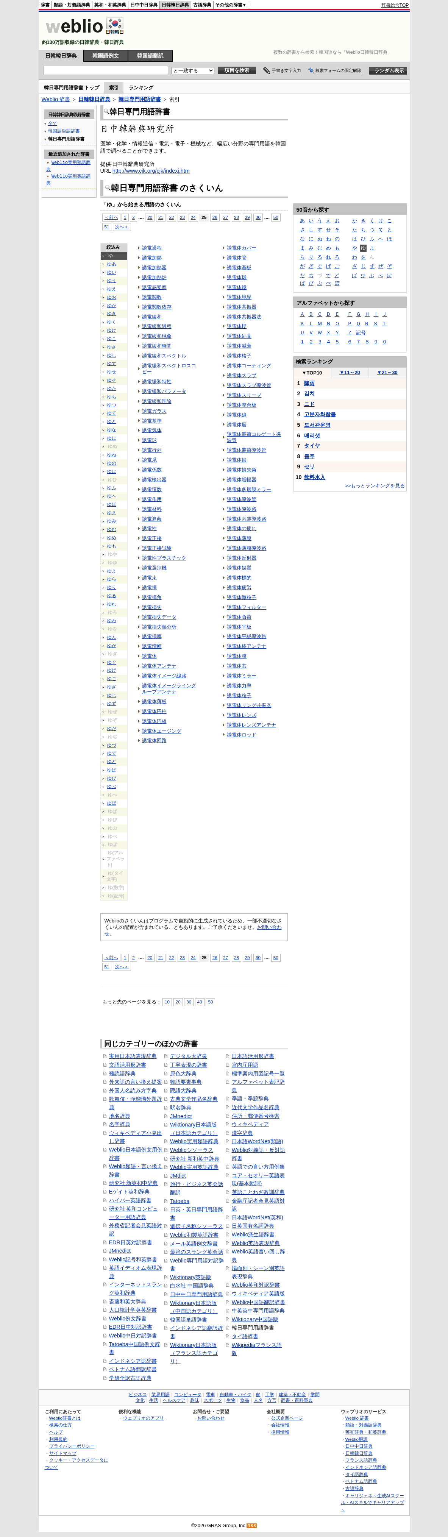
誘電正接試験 (157, 548)
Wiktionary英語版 (190, 1277)
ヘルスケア (174, 1400)
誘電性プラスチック (164, 558)
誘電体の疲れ (241, 528)
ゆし (111, 355)
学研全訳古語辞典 (130, 1378)
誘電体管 (237, 258)
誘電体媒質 (239, 568)
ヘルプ (56, 1431)
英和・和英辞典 (110, 5)
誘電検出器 (154, 479)
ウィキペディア (250, 1124)
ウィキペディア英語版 (258, 1293)
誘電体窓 (237, 666)
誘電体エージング (161, 731)
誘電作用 (152, 499)
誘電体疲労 (239, 587)
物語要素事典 (186, 1082)
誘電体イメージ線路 (164, 676)
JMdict (178, 1176)
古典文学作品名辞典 (194, 1099)
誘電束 (149, 577)
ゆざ (111, 687)
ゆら (111, 579)
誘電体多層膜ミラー (249, 489)
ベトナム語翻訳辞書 (133, 1369)
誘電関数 (152, 297)
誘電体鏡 (237, 287)
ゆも (111, 546)
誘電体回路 (154, 740)
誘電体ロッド (241, 735)
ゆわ (111, 620)
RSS (251, 1526)
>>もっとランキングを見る (375, 485)
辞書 (45, 5)
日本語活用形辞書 (253, 1056)
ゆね (111, 454)
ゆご (111, 678)
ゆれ (111, 604)
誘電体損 (237, 460)
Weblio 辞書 (56, 99)
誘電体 (149, 656)
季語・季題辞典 (250, 1098)
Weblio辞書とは (65, 1417)
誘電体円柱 (154, 711)
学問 (315, 1394)
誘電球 (149, 440)
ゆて (111, 413)
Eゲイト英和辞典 (129, 1192)
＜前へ (111, 217)
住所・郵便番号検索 (255, 1116)
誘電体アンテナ (159, 666)
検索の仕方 (60, 1424)
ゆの (111, 463)
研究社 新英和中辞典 (133, 1183)
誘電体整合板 (241, 405)
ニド (309, 404)
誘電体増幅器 (241, 479)
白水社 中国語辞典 (192, 1286)
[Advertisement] (271, 31)
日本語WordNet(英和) (257, 1217)
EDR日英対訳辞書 (130, 1242)
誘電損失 (152, 607)
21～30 (387, 372)
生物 (231, 1400)
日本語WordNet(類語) (257, 1141)
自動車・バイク (235, 1394)
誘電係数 (152, 470)
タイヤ (312, 446)
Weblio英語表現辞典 (256, 1243)
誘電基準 (152, 421)
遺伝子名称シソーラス (196, 1226)
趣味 (194, 1400)
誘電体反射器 (241, 558)
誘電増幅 (152, 646)
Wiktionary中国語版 (255, 1319)
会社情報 (280, 1424)
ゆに (111, 438)
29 (247, 217)
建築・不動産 (292, 1394)
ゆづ (111, 745)
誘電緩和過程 (157, 326)
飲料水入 (314, 477)
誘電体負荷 (239, 617)
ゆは (111, 471)
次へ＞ (122, 226)
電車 (210, 1394)
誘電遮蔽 (152, 519)
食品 (244, 1400)
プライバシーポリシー (72, 1445)
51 (107, 226)
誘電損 (149, 587)
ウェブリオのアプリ (143, 1417)
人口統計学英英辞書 (133, 1310)
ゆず (111, 703)
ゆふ (111, 487)
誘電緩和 (152, 317)
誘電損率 (152, 636)
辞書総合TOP (395, 5)
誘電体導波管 (241, 499)
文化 (140, 1400)
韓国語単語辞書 (188, 1320)
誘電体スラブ (241, 375)
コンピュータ (187, 1394)
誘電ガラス (154, 411)
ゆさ (111, 347)
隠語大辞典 (183, 1091)
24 (193, 217)
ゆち (111, 396)
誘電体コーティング (249, 365)
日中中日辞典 (144, 5)
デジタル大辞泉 (188, 1056)
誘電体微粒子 (241, 597)
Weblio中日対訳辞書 (133, 1336)
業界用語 (160, 1394)
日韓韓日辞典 (175, 5)
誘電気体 (152, 430)
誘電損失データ (159, 617)
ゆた (111, 388)
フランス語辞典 (361, 1459)
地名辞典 (119, 1116)
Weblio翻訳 (356, 1439)
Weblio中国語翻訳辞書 (259, 1302)
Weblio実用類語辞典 (194, 1141)
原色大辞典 (183, 1073)
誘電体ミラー (241, 676)
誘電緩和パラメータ (164, 391)
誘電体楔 (237, 326)
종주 (309, 456)
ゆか (111, 305)
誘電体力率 (239, 685)
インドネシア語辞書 (133, 1361)
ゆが (111, 645)
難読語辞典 (122, 1073)
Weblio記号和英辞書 (133, 1259)
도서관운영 (317, 425)
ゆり (111, 587)
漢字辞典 (242, 1133)
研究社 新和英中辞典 (194, 1159)
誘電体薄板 (154, 701)
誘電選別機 (154, 568)
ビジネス (138, 1394)
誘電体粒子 (239, 695)
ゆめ (111, 537)
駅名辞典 (180, 1108)
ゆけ (111, 330)
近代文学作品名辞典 (255, 1107)
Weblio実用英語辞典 (194, 1167)
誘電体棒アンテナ (246, 646)
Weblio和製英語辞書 (194, 1235)
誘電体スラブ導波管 (249, 385)
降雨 (309, 383)
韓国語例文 (105, 56)
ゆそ (111, 380)
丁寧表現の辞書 (188, 1065)
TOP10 (312, 373)
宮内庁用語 (245, 1065)
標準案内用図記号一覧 (258, 1073)
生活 (153, 1400)
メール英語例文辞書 (194, 1244)
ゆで (111, 753)
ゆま (111, 512)
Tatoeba (179, 1201)
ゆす (111, 363)
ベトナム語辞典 (361, 1481)
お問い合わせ (211, 1417)
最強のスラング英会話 (196, 1252)
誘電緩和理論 (157, 401)
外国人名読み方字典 (133, 1091)
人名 (258, 1400)
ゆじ (111, 695)
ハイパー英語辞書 (130, 1200)
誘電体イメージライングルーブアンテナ (169, 688)
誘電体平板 (239, 627)
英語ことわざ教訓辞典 (258, 1192)
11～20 (349, 372)
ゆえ (111, 289)
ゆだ (111, 728)
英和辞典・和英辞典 (365, 1431)
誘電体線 (237, 415)
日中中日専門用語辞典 (196, 1294)
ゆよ (111, 571)
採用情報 (280, 1431)
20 (149, 217)
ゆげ (111, 670)
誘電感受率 (154, 287)
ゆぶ (111, 786)
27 (225, 217)
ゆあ (111, 264)
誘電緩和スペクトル (164, 356)
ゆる (111, 595)
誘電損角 (152, 597)
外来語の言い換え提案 (135, 1082)
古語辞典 (202, 5)
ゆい (111, 272)
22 (171, 217)
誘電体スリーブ (244, 395)
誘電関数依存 (157, 307)
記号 (361, 332)
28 (236, 217)
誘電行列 (152, 450)
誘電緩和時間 (157, 346)
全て (52, 123)
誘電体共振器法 (244, 317)
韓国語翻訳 (150, 56)
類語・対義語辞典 (72, 5)
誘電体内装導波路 (246, 519)
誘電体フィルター (246, 607)
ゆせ (111, 371)
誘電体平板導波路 (246, 636)
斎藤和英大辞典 (127, 1301)
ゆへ (111, 496)
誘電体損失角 (241, 470)
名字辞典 (119, 1124)
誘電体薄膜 (239, 538)
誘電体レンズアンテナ (251, 725)
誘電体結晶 (239, 336)
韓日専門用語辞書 (140, 99)
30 (258, 217)
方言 (271, 1400)
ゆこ (111, 338)
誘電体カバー (241, 248)
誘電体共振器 (241, 307)
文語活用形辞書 (127, 1065)
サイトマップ (62, 1453)
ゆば (111, 769)
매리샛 (312, 435)
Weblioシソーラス (191, 1150)
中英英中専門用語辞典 (258, 1311)
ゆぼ (111, 803)
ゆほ (111, 504)
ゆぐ (111, 662)
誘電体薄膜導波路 (246, 548)
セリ (309, 466)
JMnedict (120, 1251)
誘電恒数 (152, 489)
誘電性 (149, 528)
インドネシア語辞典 (365, 1467)
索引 (114, 88)
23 (182, 217)
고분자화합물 (320, 414)
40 (199, 1001)
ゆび (111, 778)
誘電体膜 (237, 656)
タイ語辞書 (245, 1336)
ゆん (111, 637)
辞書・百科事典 (297, 1400)
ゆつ (111, 404)
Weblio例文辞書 (128, 1318)
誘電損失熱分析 (159, 627)
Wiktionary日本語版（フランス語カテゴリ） (194, 1353)
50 (275, 217)
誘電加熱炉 (154, 277)
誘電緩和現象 (157, 336)
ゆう (111, 280)
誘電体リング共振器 (249, 705)
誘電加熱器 (154, 267)
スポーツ (213, 1400)
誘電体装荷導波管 (246, 450)
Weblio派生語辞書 (253, 1234)
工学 (269, 1394)
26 (214, 217)
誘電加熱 (152, 258)
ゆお (111, 297)
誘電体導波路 (241, 509)
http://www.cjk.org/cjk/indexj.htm (151, 171)
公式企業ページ (287, 1417)
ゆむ (111, 529)
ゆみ (111, 521)
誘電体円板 (154, 721)
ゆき (111, 313)
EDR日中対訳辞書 (130, 1327)
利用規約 (58, 1439)
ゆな (111, 429)
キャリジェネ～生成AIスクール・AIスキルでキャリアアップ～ (372, 1502)
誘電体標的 (239, 577)
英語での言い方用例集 (258, 1167)
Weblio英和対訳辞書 (256, 1285)
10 (167, 1001)
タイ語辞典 (356, 1474)
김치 (309, 393)
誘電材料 (152, 509)
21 (160, 217)
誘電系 (149, 460)
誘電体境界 (239, 297)
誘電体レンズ (241, 715)
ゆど (111, 761)
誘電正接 (152, 538)
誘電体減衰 (239, 346)
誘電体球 (237, 277)
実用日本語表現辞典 (133, 1056)
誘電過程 (152, 248)
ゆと (111, 421)
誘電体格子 (239, 356)
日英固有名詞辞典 (253, 1226)
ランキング (141, 88)
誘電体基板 (239, 267)
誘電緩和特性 (157, 381)
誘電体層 (237, 425)
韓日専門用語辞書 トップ (72, 88)
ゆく (111, 322)
